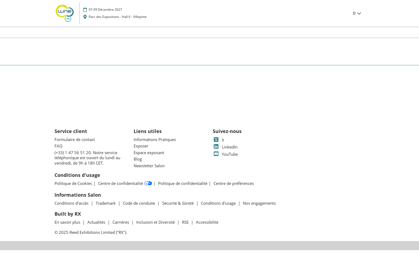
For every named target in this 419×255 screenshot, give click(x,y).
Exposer (141, 150)
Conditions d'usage (219, 208)
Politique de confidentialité (182, 188)
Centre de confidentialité (125, 188)
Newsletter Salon (149, 170)
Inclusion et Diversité (156, 227)
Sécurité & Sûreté (178, 208)
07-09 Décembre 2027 (105, 14)
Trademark (106, 208)
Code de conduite (139, 208)
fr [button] (357, 18)
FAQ (59, 150)
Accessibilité (207, 227)
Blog (138, 163)
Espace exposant (149, 157)
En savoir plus (68, 227)
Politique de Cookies (73, 188)
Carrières (121, 227)
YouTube (225, 159)
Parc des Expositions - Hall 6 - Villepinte (118, 22)
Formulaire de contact (75, 144)
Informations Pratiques (155, 144)
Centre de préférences (234, 188)
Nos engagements (259, 208)
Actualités (96, 227)
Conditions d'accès (72, 208)
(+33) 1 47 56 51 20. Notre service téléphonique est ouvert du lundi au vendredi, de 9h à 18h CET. (87, 162)
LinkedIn (225, 151)
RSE (186, 227)
